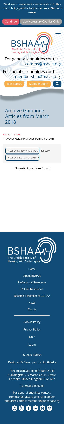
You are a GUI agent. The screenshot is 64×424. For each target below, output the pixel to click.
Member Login (38, 84)
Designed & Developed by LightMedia (32, 362)
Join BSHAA (14, 84)
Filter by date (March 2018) (23, 157)
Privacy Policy (31, 329)
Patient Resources (32, 289)
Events (32, 309)
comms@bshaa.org (43, 64)
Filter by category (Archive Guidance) (23, 150)
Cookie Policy (32, 322)
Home (6, 134)
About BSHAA (32, 275)
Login (32, 344)
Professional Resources (32, 282)
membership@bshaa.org (38, 76)
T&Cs (32, 337)
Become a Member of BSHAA (32, 295)
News (17, 134)
